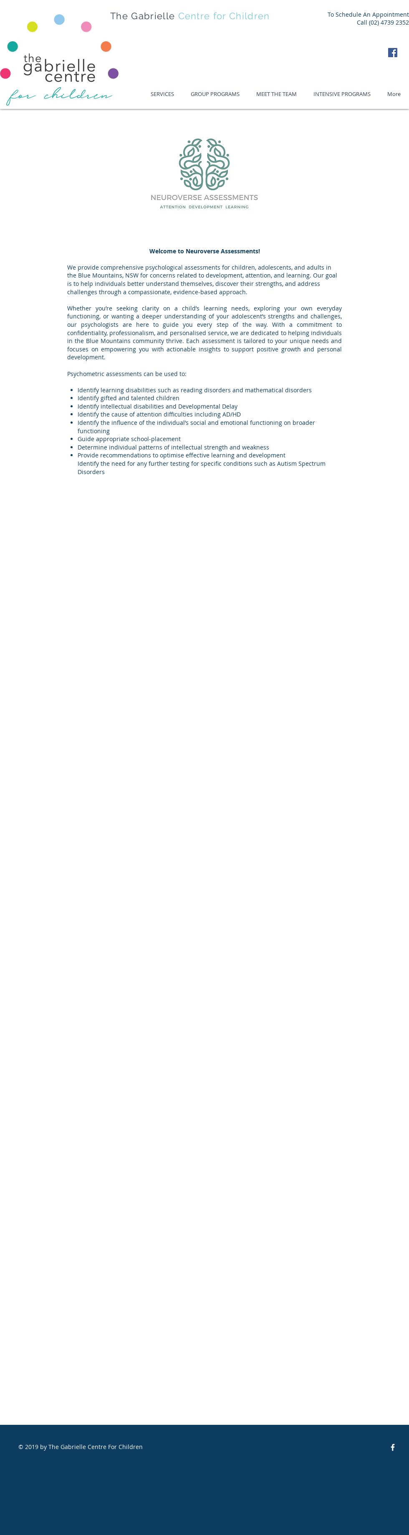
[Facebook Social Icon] (392, 52)
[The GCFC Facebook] (392, 1447)
